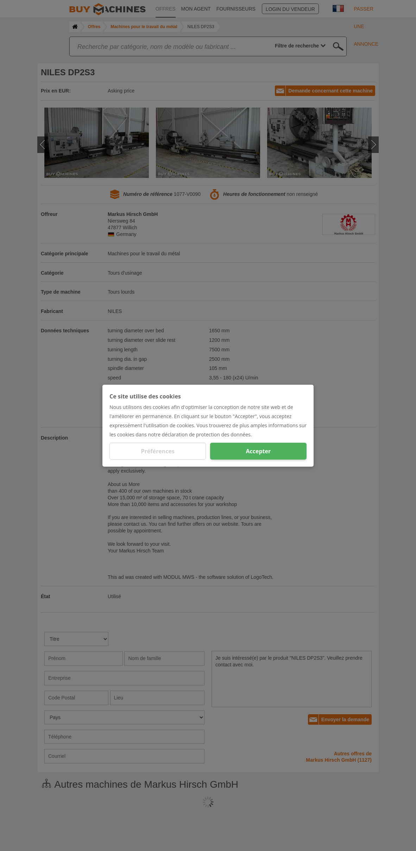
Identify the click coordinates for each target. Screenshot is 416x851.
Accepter (258, 451)
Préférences (158, 451)
